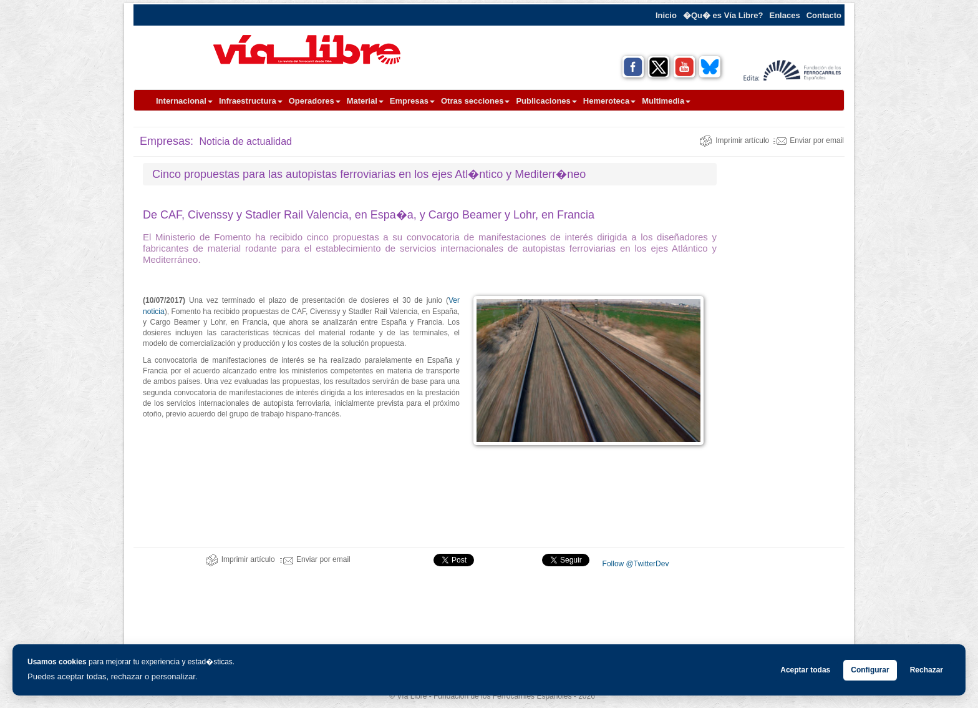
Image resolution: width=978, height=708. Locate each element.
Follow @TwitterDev (634, 563)
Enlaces (785, 15)
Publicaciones (546, 101)
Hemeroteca (609, 101)
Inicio (666, 15)
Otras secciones (475, 101)
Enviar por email (808, 140)
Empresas (412, 101)
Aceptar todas (805, 670)
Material (365, 101)
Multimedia (666, 101)
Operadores (315, 101)
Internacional (184, 101)
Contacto (823, 15)
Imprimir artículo (734, 140)
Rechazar (926, 670)
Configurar (870, 670)
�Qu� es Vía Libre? (723, 15)
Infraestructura (251, 101)
